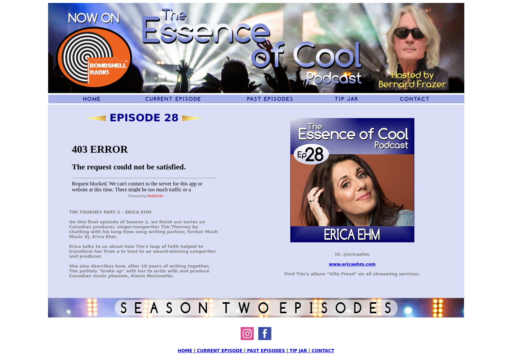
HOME (186, 350)
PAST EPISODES (266, 350)
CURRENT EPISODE (219, 350)
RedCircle (155, 196)
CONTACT (322, 350)
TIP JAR (298, 350)
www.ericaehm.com (352, 264)
